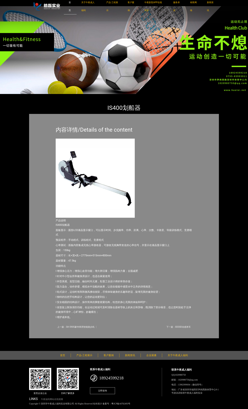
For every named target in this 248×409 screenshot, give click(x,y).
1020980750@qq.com (188, 380)
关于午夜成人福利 (178, 355)
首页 (34, 96)
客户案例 (109, 355)
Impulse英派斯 (66, 96)
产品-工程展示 (48, 96)
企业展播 (151, 355)
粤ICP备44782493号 (120, 404)
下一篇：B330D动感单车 (178, 327)
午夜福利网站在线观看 (52, 399)
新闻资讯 (130, 355)
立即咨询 (102, 390)
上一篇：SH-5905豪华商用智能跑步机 (76, 327)
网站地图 (4, 407)
